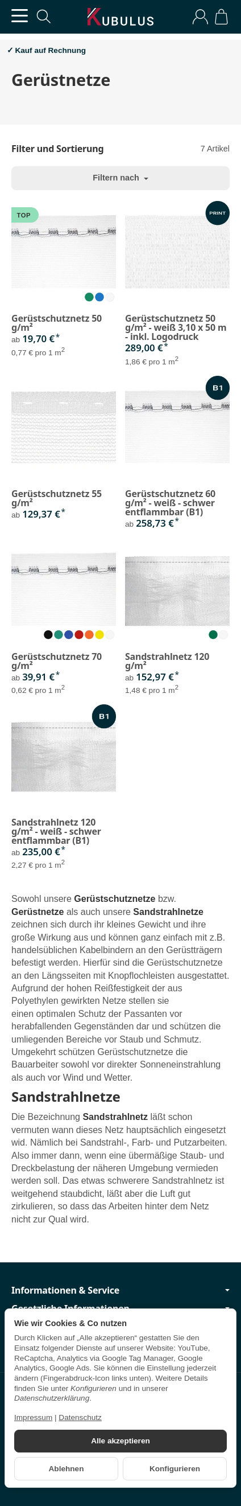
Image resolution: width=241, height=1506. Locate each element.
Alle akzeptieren (120, 1441)
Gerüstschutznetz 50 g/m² (56, 323)
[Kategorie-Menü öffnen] (19, 15)
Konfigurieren (174, 1468)
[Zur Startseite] (120, 17)
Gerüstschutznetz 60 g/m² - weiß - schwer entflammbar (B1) (170, 502)
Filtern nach (120, 177)
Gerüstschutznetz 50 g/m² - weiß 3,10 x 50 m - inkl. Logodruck (175, 327)
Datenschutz (80, 1417)
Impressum (33, 1417)
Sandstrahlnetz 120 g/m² (167, 661)
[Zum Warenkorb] (221, 17)
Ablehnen (66, 1468)
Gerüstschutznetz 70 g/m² (56, 661)
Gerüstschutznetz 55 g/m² (56, 498)
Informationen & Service (120, 1290)
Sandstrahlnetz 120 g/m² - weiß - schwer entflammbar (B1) (56, 831)
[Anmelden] (200, 17)
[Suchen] (43, 16)
